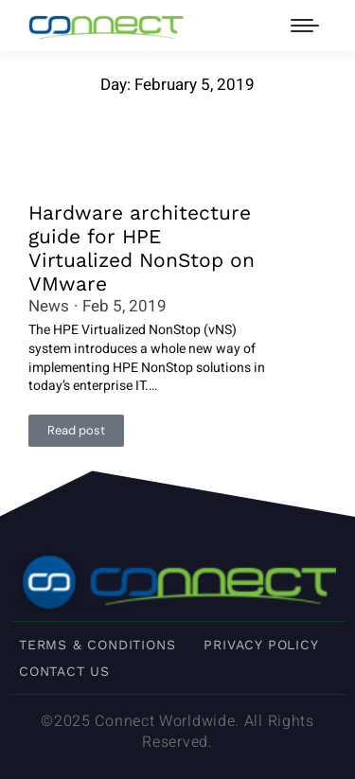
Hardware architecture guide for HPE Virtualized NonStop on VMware (141, 248)
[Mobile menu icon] (305, 26)
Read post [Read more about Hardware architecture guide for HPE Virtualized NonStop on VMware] (76, 430)
